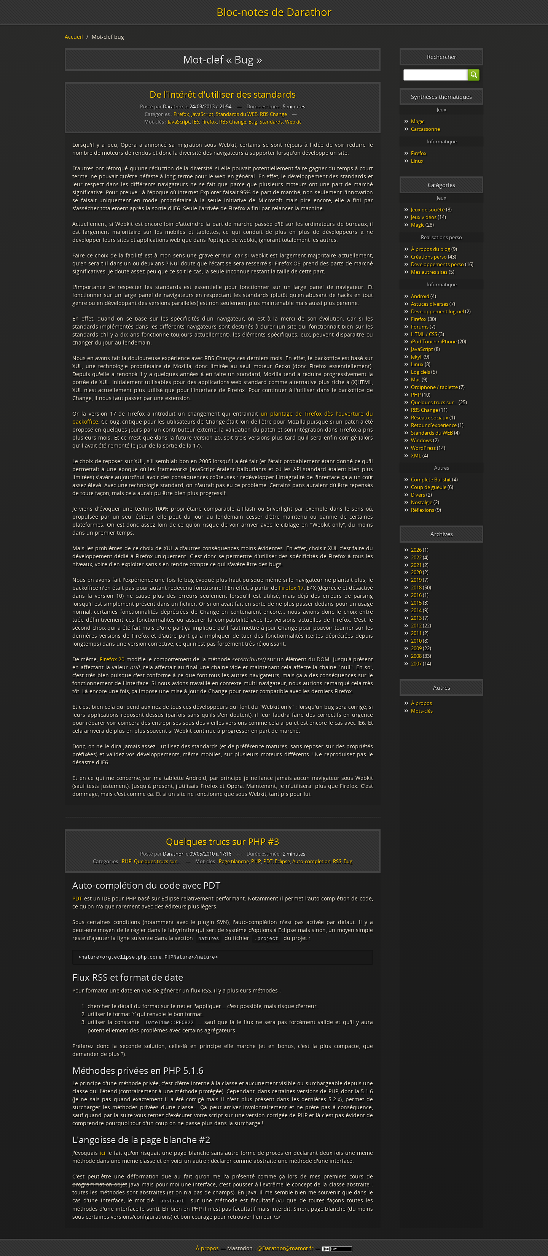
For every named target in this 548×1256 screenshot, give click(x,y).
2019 (416, 579)
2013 (416, 618)
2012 (416, 625)
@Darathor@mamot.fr (285, 1248)
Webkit (293, 122)
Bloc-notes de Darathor (274, 12)
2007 (416, 663)
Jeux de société (428, 209)
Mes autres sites (429, 271)
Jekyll (416, 356)
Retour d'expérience (434, 425)
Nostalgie (421, 502)
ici (102, 1152)
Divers (418, 494)
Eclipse (282, 861)
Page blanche (234, 861)
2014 (416, 610)
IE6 (195, 122)
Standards (271, 122)
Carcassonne (425, 128)
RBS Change (273, 114)
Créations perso (429, 256)
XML (416, 455)
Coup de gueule (428, 487)
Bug (253, 122)
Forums (420, 326)
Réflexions (422, 510)
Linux (417, 160)
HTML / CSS (424, 334)
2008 (416, 656)
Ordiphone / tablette (434, 387)
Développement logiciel (437, 311)
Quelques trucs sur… (157, 861)
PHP (127, 861)
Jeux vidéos (423, 217)
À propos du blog (430, 249)
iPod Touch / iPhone (434, 341)
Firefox (181, 114)
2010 (416, 640)
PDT (267, 861)
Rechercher (441, 56)
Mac (416, 379)
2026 (416, 549)
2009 (416, 648)
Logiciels (420, 371)
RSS (337, 861)
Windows (421, 440)
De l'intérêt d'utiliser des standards (223, 94)
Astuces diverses (429, 303)
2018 (416, 587)
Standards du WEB (237, 114)
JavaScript (202, 114)
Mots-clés (422, 710)
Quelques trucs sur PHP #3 (222, 841)
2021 (416, 565)
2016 (416, 595)
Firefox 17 (291, 587)
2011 (416, 633)
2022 (416, 557)
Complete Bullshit (431, 479)
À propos (421, 703)
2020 (416, 572)
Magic (417, 121)
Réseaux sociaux (429, 417)
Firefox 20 (112, 659)
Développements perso (437, 264)
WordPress (423, 448)
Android (420, 296)
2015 (416, 602)
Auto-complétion (311, 861)
